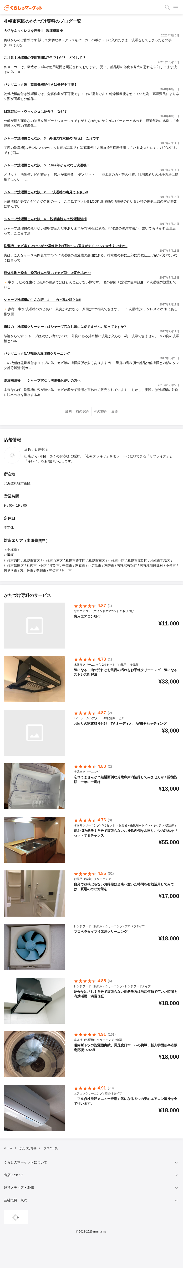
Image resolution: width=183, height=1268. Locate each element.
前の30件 (83, 411)
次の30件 (100, 411)
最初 (68, 411)
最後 (114, 411)
